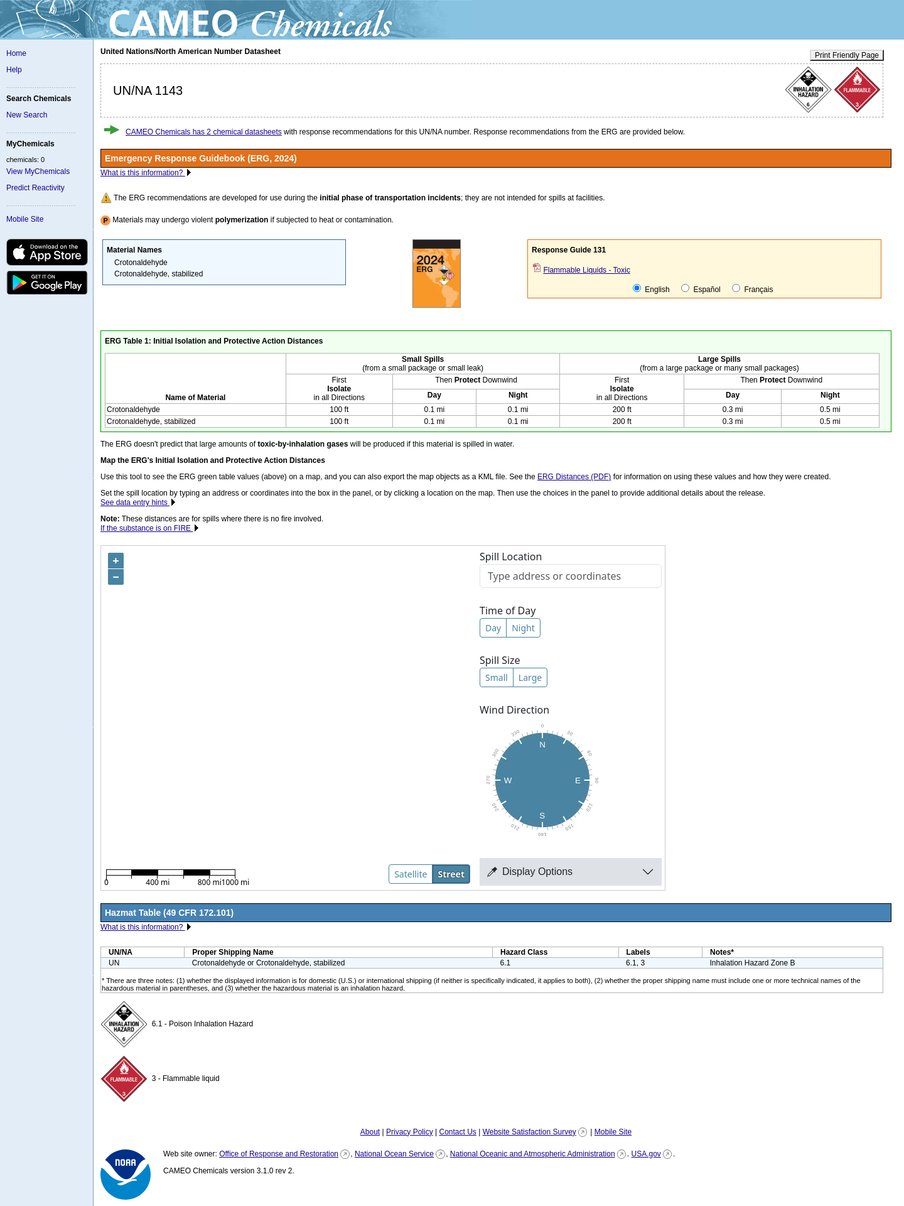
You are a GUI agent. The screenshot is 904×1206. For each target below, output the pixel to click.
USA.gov (645, 1153)
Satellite (410, 874)
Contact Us (457, 1131)
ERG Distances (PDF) (574, 476)
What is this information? (142, 172)
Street (451, 874)
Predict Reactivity (35, 187)
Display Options (530, 871)
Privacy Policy (409, 1131)
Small (496, 677)
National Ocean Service (394, 1153)
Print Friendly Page (847, 55)
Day (493, 628)
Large (530, 677)
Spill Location (511, 556)
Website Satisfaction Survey (529, 1131)
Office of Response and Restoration (278, 1153)
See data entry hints (135, 502)
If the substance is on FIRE (146, 528)
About (370, 1131)
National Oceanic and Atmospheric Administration (532, 1153)
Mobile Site (24, 219)
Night (523, 628)
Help (14, 69)
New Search (26, 115)
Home (16, 53)
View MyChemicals (38, 171)
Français (752, 289)
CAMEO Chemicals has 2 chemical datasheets (204, 132)
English (651, 289)
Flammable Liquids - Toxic (586, 270)
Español (701, 289)
